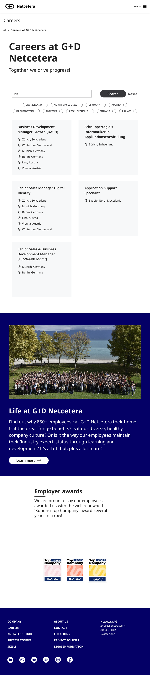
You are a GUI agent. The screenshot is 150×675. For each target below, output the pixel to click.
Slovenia (51, 111)
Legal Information (69, 646)
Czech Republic (78, 111)
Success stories (19, 640)
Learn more (25, 460)
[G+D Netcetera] (5, 30)
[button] (52, 570)
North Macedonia (65, 104)
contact (60, 628)
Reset (132, 94)
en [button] (136, 6)
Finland (105, 111)
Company (14, 621)
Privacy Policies (66, 640)
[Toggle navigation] (144, 6)
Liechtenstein (25, 111)
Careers (13, 628)
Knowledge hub (19, 634)
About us (61, 621)
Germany (94, 104)
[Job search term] (52, 93)
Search (113, 94)
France (126, 111)
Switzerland (34, 104)
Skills (11, 646)
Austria (116, 104)
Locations (62, 634)
